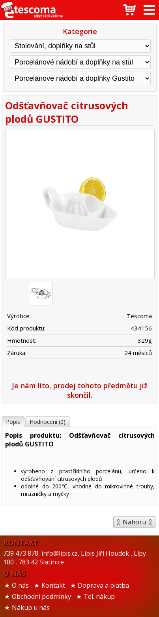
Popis (13, 421)
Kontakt (53, 585)
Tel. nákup (99, 596)
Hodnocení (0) (47, 421)
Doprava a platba (103, 585)
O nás (20, 585)
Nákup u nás (31, 607)
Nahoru (134, 522)
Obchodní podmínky (41, 596)
